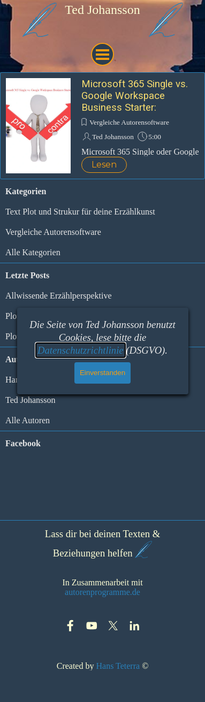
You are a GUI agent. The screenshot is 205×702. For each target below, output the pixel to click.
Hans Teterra (118, 665)
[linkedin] (134, 625)
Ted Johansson (113, 137)
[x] (113, 625)
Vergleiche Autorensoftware (129, 122)
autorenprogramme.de (102, 592)
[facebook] (70, 625)
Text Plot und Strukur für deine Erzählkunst (80, 211)
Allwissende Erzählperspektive (58, 295)
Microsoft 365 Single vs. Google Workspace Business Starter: (134, 95)
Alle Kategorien (32, 252)
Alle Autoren (27, 420)
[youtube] (91, 625)
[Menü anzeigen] (102, 54)
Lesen (104, 164)
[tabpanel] (102, 9)
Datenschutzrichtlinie (80, 350)
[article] (102, 125)
